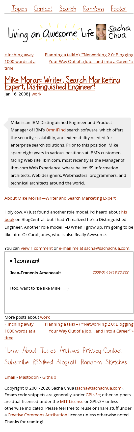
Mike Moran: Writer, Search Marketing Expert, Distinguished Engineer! (62, 83)
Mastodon (29, 377)
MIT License (71, 401)
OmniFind (56, 130)
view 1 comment (37, 248)
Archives (69, 350)
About (29, 350)
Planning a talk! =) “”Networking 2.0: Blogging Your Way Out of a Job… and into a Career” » (89, 58)
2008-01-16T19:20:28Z (110, 272)
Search (67, 8)
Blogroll (66, 362)
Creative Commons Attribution (37, 415)
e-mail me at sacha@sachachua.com (94, 248)
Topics (19, 8)
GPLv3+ (93, 395)
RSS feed (42, 362)
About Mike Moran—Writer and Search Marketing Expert (60, 198)
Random (93, 8)
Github (49, 377)
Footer (119, 8)
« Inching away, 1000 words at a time (19, 61)
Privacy (92, 350)
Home (11, 350)
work (36, 94)
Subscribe (16, 362)
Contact (43, 8)
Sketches (116, 362)
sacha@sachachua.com (98, 388)
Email (9, 377)
